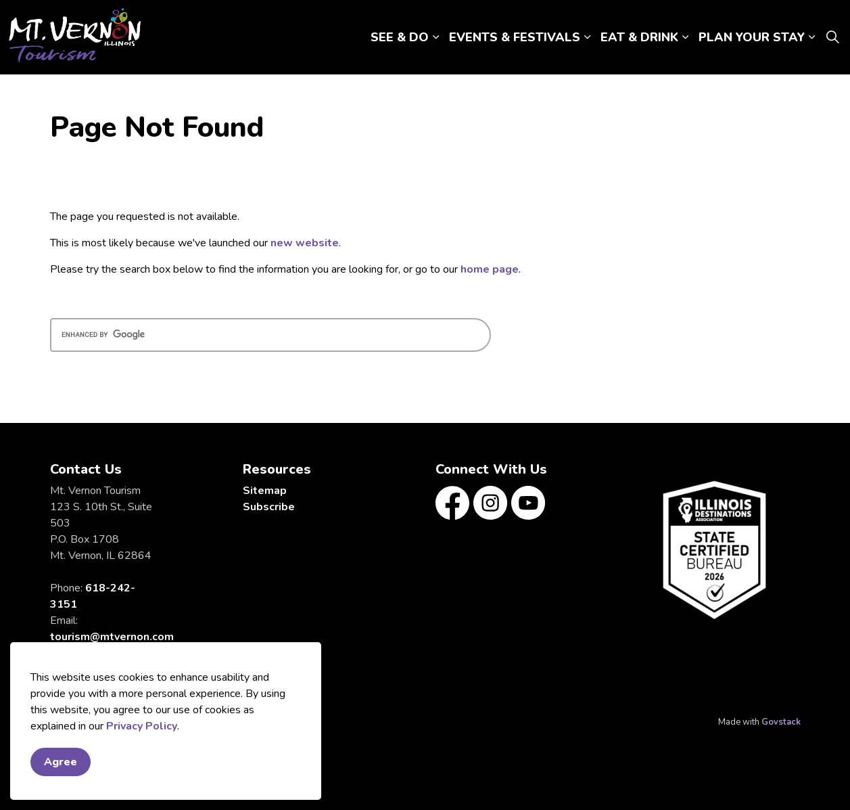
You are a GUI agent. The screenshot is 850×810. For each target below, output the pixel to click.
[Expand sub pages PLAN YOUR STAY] (811, 37)
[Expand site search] (832, 37)
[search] (270, 335)
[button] (714, 550)
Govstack (781, 722)
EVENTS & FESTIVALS (514, 37)
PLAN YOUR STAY (752, 37)
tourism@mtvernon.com (112, 636)
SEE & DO (400, 37)
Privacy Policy (141, 726)
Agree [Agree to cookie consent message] (60, 762)
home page (490, 269)
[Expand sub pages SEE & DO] (435, 37)
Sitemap (265, 490)
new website (304, 242)
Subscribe (269, 506)
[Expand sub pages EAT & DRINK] (685, 37)
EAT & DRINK (639, 37)
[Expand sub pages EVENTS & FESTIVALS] (587, 37)
